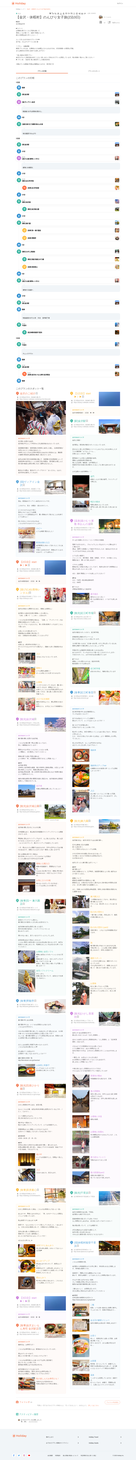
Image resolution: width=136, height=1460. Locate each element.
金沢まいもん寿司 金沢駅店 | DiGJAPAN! (54, 1335)
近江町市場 (102, 622)
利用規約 (57, 1455)
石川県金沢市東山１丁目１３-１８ (30, 1092)
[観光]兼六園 (81, 821)
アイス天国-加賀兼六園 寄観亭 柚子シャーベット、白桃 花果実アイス (61, 1010)
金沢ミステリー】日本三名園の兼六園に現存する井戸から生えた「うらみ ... (117, 830)
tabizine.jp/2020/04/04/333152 (110, 832)
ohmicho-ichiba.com (107, 624)
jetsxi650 (47, 819)
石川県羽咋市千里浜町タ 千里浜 (84, 1196)
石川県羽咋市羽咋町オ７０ (82, 1250)
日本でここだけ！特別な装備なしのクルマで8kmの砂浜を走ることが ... (116, 1202)
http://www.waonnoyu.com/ (82, 530)
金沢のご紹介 (27, 393)
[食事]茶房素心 (28, 1189)
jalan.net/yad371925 (81, 1369)
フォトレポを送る (112, 1402)
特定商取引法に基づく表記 (88, 1455)
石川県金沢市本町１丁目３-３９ (30, 596)
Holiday (18, 3)
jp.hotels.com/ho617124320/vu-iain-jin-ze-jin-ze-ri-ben (34, 537)
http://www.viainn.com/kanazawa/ (30, 491)
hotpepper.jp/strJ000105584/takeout (111, 703)
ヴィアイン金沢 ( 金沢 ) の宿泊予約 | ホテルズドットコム (32, 535)
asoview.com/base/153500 (28, 677)
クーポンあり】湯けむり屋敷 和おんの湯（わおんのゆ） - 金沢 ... (114, 530)
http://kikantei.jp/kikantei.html (28, 1006)
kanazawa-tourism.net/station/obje (84, 510)
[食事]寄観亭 (27, 1000)
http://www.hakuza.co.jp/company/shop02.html (34, 1094)
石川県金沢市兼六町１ (81, 825)
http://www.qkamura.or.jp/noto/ (84, 1251)
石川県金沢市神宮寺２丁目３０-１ (85, 528)
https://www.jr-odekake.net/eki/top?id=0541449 (34, 399)
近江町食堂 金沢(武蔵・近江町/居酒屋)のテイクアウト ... (112, 702)
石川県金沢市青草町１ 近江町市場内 (86, 696)
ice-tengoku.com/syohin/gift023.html (56, 1012)
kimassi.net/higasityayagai (109, 1024)
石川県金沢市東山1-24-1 (27, 1194)
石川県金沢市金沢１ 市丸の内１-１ (31, 723)
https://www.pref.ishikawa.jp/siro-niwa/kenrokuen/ (90, 826)
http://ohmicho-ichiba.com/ (82, 619)
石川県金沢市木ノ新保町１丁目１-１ (31, 489)
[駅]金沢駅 (80, 421)
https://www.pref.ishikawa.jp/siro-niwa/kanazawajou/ (36, 725)
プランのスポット (94, 71)
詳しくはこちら (93, 1405)
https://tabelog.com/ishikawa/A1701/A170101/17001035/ (38, 1195)
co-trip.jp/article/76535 (53, 1201)
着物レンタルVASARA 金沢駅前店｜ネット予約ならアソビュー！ (34, 675)
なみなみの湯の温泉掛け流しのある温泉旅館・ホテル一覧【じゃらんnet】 (117, 1252)
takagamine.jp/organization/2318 (56, 1096)
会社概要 (50, 1455)
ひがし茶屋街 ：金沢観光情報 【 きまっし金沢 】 (111, 1023)
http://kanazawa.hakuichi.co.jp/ (29, 909)
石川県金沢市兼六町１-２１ (28, 1004)
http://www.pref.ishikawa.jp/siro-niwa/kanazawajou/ (36, 812)
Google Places (54, 820)
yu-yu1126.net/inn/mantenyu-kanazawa (85, 603)
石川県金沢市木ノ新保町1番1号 (29, 397)
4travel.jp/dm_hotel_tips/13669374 (30, 551)
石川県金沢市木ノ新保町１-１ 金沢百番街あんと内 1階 (37, 1332)
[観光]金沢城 (27, 719)
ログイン (120, 3)
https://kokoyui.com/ (26, 598)
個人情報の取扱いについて (70, 1455)
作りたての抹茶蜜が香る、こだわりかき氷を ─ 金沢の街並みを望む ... (62, 1199)
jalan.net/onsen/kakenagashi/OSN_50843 (112, 1254)
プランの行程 (42, 71)
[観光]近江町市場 (83, 613)
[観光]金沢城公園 (29, 806)
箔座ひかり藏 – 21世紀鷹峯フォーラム (54, 1095)
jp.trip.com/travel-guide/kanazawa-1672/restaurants (60, 912)
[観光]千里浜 (81, 1192)
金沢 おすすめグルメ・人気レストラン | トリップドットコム (59, 910)
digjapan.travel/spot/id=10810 (55, 1336)
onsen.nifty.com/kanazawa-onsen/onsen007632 (114, 532)
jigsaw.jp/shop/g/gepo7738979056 (56, 730)
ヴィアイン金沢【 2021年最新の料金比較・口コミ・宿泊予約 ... (60, 491)
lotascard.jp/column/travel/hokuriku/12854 (112, 1204)
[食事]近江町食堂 (83, 692)
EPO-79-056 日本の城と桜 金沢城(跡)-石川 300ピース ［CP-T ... (60, 728)
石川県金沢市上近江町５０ (82, 617)
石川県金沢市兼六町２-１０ (28, 908)
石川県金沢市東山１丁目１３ (83, 1020)
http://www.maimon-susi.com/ (29, 1334)
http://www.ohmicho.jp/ (81, 698)
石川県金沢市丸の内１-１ (27, 810)
